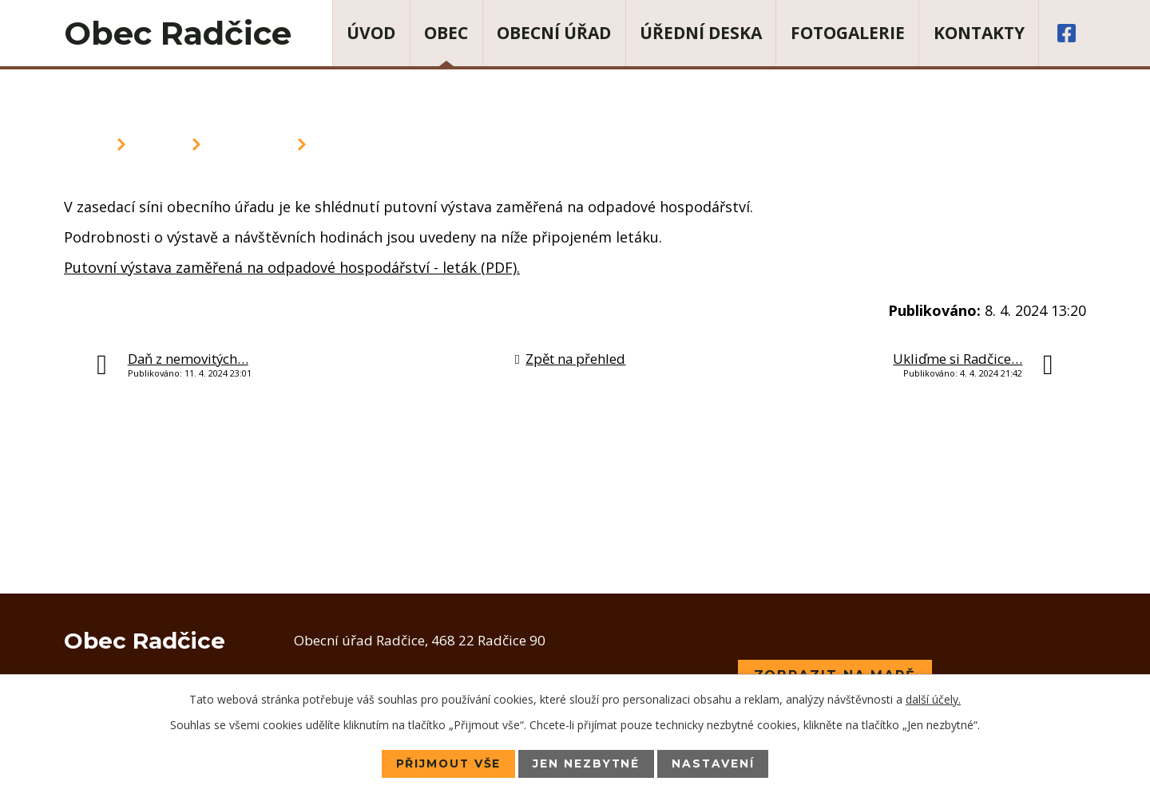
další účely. (933, 699)
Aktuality (249, 144)
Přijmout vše (447, 763)
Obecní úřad (554, 33)
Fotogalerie (848, 33)
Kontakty (979, 33)
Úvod (371, 33)
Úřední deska (701, 33)
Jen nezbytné (587, 763)
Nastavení (715, 763)
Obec (446, 33)
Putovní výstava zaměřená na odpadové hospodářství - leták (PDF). (292, 267)
